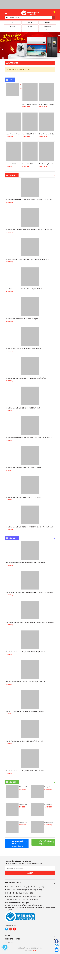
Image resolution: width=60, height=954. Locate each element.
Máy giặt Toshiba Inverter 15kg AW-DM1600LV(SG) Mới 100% (24, 741)
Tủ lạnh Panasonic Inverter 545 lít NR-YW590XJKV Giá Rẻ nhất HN (26, 378)
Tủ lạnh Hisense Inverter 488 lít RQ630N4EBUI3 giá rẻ (22, 319)
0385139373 (25, 899)
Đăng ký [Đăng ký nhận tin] (30, 873)
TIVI (12, 22)
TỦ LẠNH (30, 30)
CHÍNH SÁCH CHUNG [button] (30, 939)
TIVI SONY (30, 26)
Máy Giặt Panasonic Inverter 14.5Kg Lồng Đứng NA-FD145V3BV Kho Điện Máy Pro (31, 622)
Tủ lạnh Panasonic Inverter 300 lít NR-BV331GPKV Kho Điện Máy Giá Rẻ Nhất (29, 527)
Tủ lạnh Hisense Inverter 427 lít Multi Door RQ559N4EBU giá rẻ (25, 289)
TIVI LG (12, 30)
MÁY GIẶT (30, 22)
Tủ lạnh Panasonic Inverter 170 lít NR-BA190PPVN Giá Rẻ (23, 497)
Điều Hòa (48, 30)
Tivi (10, 80)
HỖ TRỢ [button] (30, 936)
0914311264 (16, 899)
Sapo (34, 950)
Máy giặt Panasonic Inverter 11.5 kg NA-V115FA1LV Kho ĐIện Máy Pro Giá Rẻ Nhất (31, 592)
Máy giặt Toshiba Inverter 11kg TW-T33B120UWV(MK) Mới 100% (25, 652)
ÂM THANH (47, 22)
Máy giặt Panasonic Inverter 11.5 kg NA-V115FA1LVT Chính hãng (25, 562)
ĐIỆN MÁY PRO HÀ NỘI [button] (30, 883)
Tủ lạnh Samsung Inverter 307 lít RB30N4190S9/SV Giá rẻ (23, 348)
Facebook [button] (30, 942)
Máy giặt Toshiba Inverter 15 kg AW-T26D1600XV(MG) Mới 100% (25, 711)
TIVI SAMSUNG (47, 26)
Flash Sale (13, 63)
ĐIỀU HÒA (12, 782)
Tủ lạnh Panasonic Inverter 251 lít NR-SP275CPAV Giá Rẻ (23, 408)
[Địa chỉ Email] (30, 868)
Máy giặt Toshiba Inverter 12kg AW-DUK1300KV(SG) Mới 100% (25, 771)
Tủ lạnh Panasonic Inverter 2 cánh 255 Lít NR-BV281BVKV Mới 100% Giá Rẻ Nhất (31, 437)
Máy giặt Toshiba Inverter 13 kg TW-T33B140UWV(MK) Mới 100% (26, 681)
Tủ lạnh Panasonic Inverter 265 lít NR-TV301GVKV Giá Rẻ (23, 467)
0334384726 (34, 899)
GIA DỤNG (12, 26)
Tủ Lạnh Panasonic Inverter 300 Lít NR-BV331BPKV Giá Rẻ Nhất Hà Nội (27, 259)
